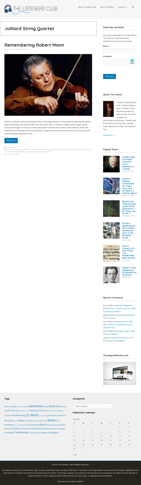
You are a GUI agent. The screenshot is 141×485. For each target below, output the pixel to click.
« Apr (75, 454)
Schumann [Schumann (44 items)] (25, 428)
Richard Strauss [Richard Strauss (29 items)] (52, 425)
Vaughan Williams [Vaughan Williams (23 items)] (35, 433)
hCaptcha (107, 56)
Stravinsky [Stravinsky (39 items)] (9, 432)
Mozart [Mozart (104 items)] (52, 420)
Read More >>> (109, 135)
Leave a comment (13, 154)
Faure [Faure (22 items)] (47, 411)
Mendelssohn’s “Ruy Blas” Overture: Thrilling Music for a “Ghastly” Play (118, 324)
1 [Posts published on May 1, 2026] (119, 427)
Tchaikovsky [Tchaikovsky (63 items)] (21, 432)
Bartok (9, 149)
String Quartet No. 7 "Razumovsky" (39, 152)
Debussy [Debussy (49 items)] (33, 410)
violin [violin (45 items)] (43, 432)
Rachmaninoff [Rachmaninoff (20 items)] (23, 425)
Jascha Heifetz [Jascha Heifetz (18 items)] (42, 415)
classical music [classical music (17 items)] (24, 411)
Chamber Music (12, 147)
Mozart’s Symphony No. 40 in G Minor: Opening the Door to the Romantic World (129, 230)
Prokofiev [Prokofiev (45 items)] (9, 424)
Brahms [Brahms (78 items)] (54, 406)
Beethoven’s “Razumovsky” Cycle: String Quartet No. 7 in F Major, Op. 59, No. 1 (129, 207)
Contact (124, 7)
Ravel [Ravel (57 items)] (43, 424)
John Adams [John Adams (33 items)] (52, 415)
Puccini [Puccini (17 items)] (16, 425)
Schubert (69, 149)
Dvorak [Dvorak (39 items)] (41, 410)
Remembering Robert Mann (34, 45)
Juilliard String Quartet (48, 149)
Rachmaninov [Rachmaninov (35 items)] (33, 425)
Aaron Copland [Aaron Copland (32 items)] (10, 406)
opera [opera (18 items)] (59, 421)
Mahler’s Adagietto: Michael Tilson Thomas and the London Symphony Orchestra (119, 308)
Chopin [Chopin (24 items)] (17, 411)
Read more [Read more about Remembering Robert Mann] (11, 140)
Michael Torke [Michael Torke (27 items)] (42, 421)
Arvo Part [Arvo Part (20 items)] (20, 407)
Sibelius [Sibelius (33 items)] (47, 428)
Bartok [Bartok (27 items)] (26, 406)
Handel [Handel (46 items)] (15, 415)
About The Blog (107, 7)
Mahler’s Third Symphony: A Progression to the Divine (129, 271)
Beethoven (36, 149)
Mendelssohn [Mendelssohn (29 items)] (30, 421)
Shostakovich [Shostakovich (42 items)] (37, 428)
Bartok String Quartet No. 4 (21, 149)
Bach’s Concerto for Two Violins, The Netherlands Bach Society (128, 252)
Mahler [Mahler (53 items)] (21, 420)
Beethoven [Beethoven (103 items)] (36, 406)
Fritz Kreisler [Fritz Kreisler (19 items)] (53, 411)
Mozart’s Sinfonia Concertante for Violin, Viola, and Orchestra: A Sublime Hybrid (129, 186)
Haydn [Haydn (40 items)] (22, 415)
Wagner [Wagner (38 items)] (55, 432)
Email (106, 46)
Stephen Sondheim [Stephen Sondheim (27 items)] (58, 429)
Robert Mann (61, 149)
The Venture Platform (75, 481)
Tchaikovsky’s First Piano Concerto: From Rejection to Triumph (128, 163)
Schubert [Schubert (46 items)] (15, 428)
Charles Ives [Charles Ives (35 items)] (9, 410)
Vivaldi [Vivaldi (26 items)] (49, 433)
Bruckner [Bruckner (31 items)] (63, 406)
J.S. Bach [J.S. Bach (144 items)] (32, 415)
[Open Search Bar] (133, 7)
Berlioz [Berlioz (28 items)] (46, 406)
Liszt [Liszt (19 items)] (15, 421)
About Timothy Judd (87, 7)
